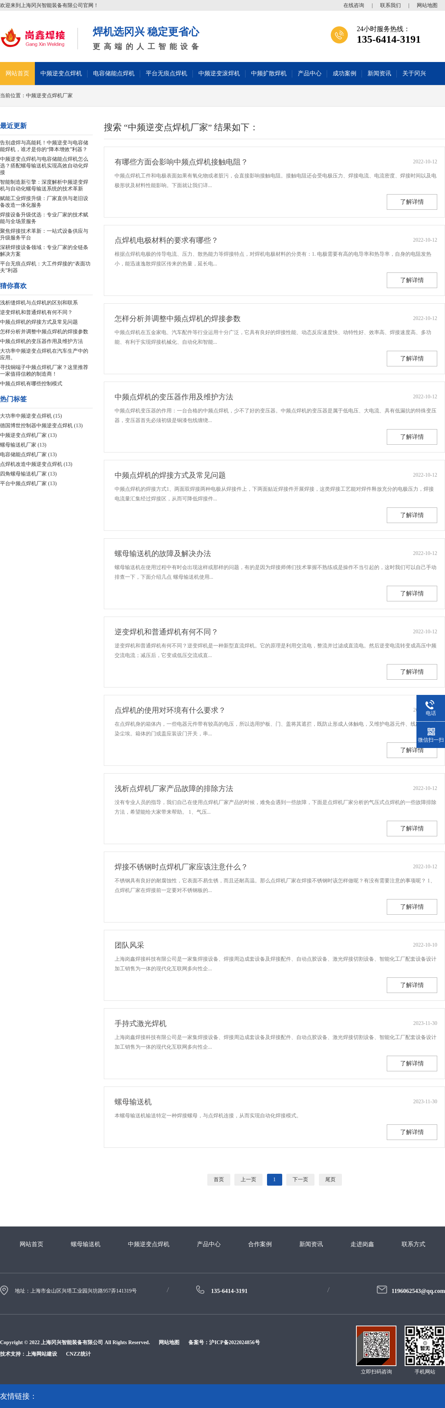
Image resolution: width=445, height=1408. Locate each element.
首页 (219, 1179)
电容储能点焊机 (114, 73)
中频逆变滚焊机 (219, 73)
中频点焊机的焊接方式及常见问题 (39, 322)
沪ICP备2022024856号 (234, 1342)
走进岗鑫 (362, 1244)
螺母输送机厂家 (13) (23, 445)
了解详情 (412, 202)
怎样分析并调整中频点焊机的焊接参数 (44, 331)
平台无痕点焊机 (166, 73)
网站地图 (427, 5)
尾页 (330, 1179)
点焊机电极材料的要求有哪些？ (166, 240)
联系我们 (390, 5)
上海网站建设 (41, 1354)
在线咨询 (353, 5)
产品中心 (310, 73)
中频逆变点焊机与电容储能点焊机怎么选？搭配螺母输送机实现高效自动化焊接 (44, 165)
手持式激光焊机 (141, 1023)
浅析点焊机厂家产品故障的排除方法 (174, 788)
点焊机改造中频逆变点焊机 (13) (36, 464)
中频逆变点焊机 (61, 73)
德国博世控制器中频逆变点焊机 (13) (41, 425)
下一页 (300, 1179)
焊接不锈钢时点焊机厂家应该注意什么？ (181, 867)
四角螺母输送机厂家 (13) (28, 474)
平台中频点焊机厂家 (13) (28, 483)
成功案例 (344, 73)
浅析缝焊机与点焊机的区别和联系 (39, 303)
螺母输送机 (133, 1102)
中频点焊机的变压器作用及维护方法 (41, 341)
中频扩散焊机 (269, 73)
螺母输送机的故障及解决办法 (163, 553)
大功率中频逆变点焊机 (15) (31, 416)
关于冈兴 (414, 73)
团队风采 (129, 945)
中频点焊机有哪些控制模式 (31, 383)
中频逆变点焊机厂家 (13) (28, 435)
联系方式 (413, 1244)
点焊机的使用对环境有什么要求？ (170, 710)
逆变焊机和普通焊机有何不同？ (36, 312)
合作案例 (260, 1244)
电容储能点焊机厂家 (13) (28, 454)
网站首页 (17, 73)
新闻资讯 (379, 73)
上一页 (248, 1179)
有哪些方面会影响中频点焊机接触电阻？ (181, 162)
